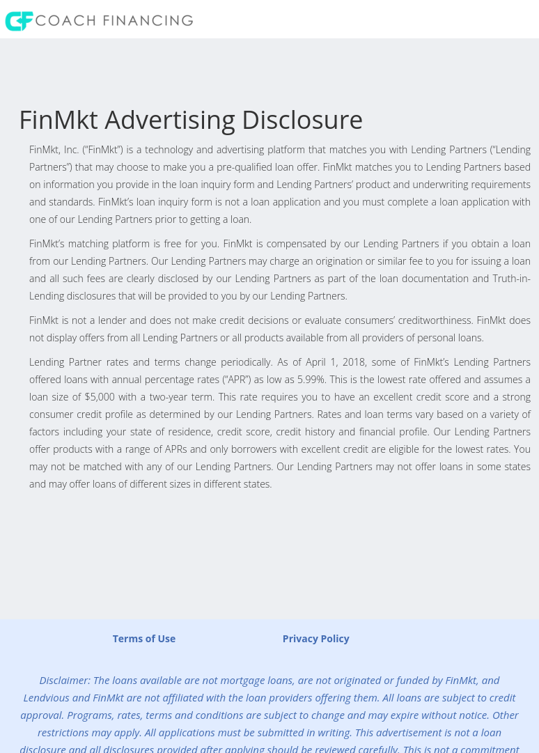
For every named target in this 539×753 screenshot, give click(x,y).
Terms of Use (144, 638)
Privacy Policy (316, 638)
